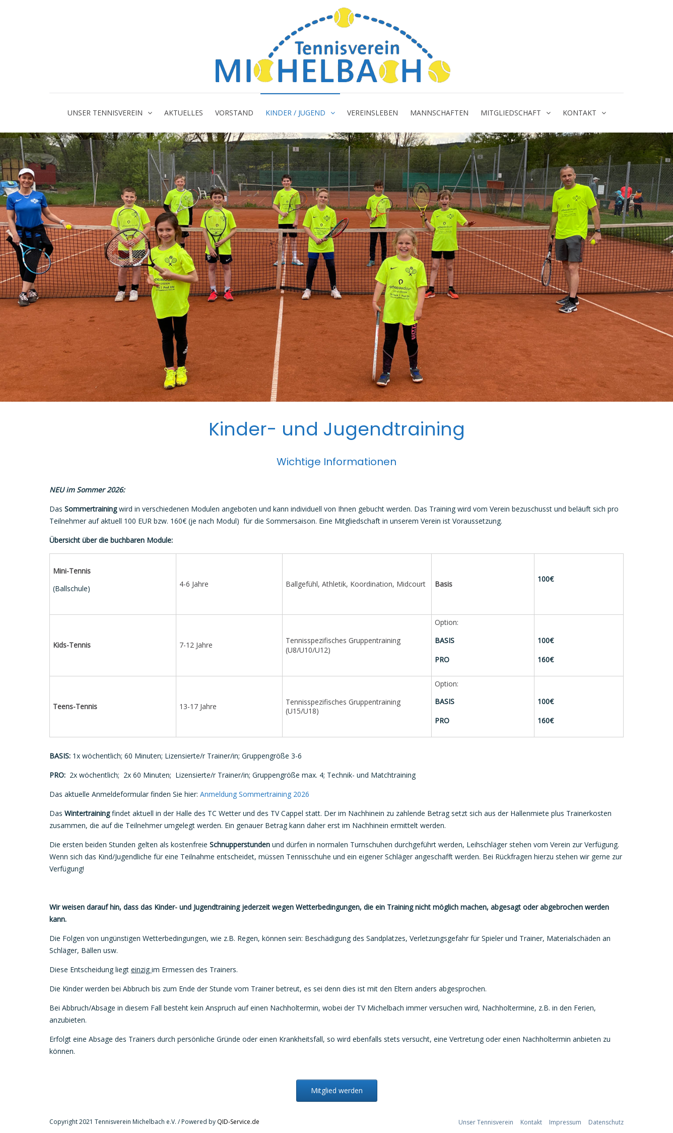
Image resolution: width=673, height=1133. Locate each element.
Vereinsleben (372, 112)
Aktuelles (183, 112)
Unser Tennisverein (105, 112)
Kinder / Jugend (295, 112)
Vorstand (234, 112)
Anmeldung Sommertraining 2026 (254, 794)
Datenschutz (606, 1122)
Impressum (565, 1122)
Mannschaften (439, 112)
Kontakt (579, 112)
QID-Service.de (238, 1121)
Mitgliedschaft (511, 112)
